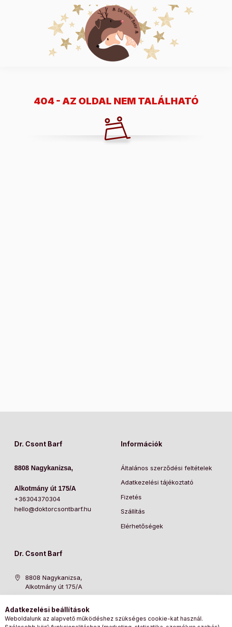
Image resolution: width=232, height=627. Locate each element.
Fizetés (131, 497)
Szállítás (133, 511)
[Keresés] (101, 615)
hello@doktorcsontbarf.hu (52, 509)
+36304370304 (37, 499)
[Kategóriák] (77, 615)
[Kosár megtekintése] (154, 615)
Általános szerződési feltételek (166, 468)
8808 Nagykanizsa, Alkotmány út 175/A (53, 582)
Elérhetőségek (142, 526)
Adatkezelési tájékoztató (157, 482)
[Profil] (125, 615)
